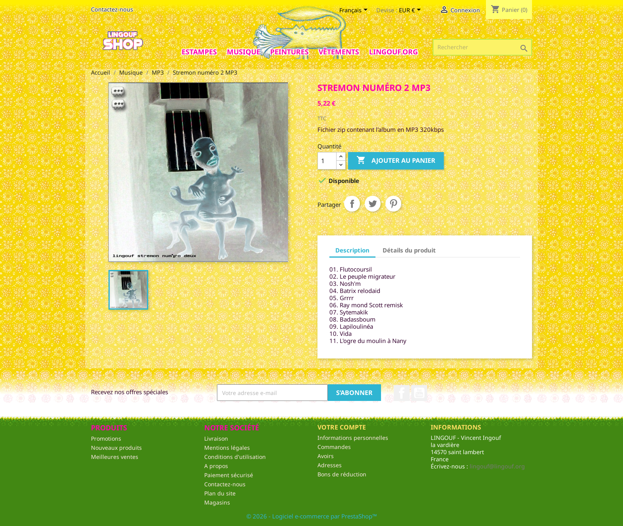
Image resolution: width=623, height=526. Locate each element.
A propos (216, 466)
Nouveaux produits (116, 447)
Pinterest (393, 204)
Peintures (289, 51)
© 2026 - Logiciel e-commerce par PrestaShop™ (311, 516)
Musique (243, 51)
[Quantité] (327, 161)
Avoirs (325, 456)
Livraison (216, 438)
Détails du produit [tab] (409, 250)
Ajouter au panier (395, 160)
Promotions (106, 438)
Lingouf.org (393, 51)
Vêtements (339, 51)
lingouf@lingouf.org (497, 466)
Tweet (373, 204)
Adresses (329, 465)
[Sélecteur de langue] (354, 10)
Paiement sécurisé (228, 475)
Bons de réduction (341, 474)
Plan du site (220, 493)
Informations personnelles (352, 437)
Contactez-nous (112, 9)
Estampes (199, 51)
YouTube (419, 393)
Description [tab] (352, 250)
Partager (352, 204)
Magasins (217, 502)
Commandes (334, 447)
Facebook (402, 393)
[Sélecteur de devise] (411, 10)
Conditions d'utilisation (235, 456)
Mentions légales (227, 447)
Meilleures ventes (114, 456)
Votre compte (341, 427)
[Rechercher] (482, 47)
